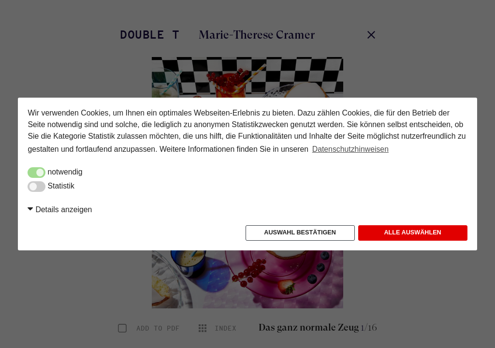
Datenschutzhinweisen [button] (350, 149)
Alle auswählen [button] (412, 232)
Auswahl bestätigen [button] (300, 232)
